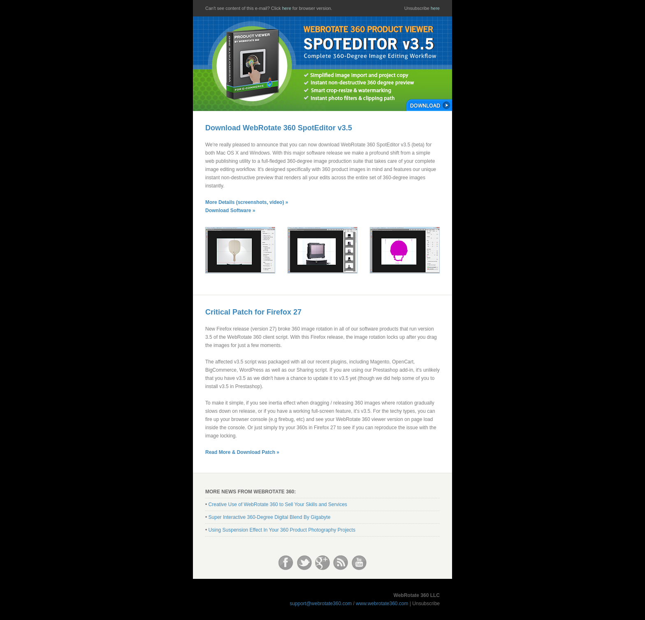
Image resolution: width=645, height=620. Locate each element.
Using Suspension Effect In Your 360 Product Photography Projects (282, 530)
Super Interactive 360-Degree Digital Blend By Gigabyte (270, 517)
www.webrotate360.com (382, 603)
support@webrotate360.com (321, 603)
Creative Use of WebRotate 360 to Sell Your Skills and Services (278, 504)
